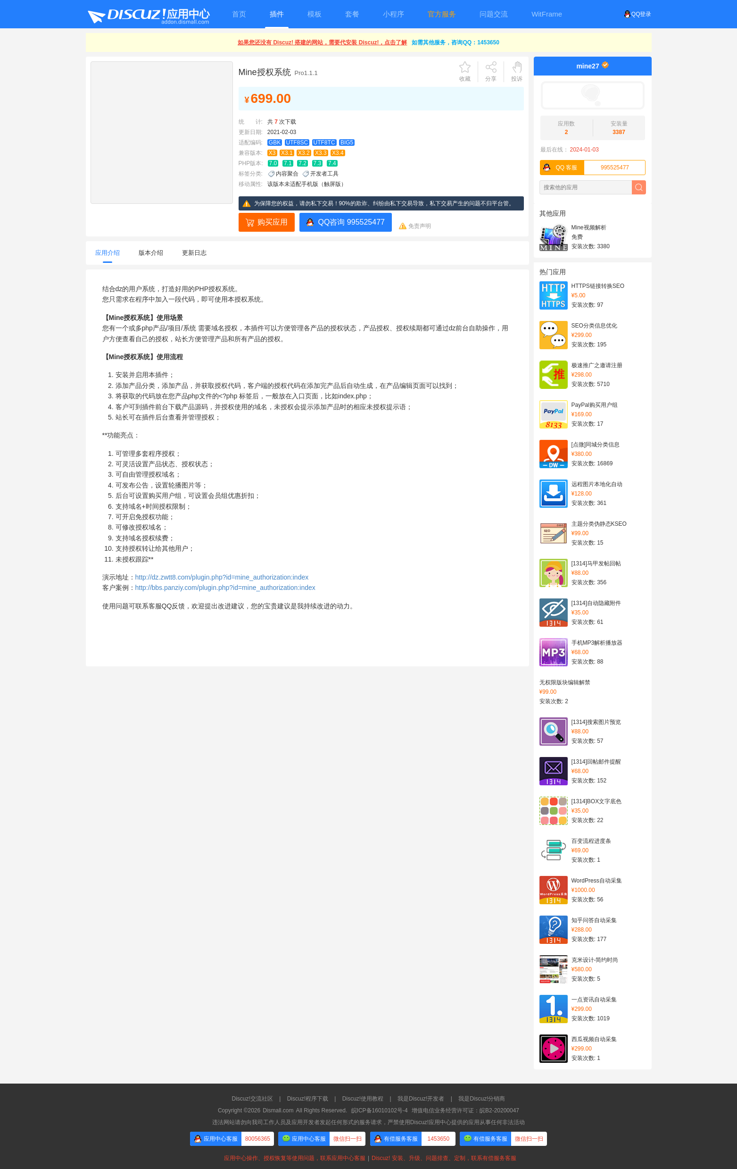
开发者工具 (324, 173)
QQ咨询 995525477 (351, 222)
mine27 (587, 66)
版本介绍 (151, 252)
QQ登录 (638, 14)
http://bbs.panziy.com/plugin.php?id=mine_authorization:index (225, 587)
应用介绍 (107, 252)
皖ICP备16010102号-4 (379, 1110)
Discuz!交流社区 (252, 1098)
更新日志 (194, 252)
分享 (491, 79)
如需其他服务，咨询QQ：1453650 (455, 42)
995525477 (584, 167)
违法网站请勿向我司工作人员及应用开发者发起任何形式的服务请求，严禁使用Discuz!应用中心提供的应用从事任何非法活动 (368, 1122)
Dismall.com (278, 1110)
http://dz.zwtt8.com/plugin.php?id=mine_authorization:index (222, 577)
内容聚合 (287, 173)
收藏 (465, 79)
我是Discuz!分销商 (481, 1098)
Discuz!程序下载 (307, 1098)
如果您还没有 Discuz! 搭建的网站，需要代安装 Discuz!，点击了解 (322, 42)
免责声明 (419, 226)
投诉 (516, 79)
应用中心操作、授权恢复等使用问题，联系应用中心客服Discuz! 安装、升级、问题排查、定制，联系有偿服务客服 (368, 1158)
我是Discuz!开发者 (420, 1098)
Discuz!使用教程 (362, 1098)
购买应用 (272, 222)
